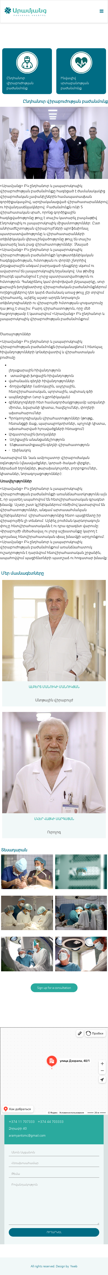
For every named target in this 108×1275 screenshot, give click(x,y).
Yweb (73, 1266)
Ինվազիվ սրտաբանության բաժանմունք (75, 83)
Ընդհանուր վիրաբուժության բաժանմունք (20, 83)
